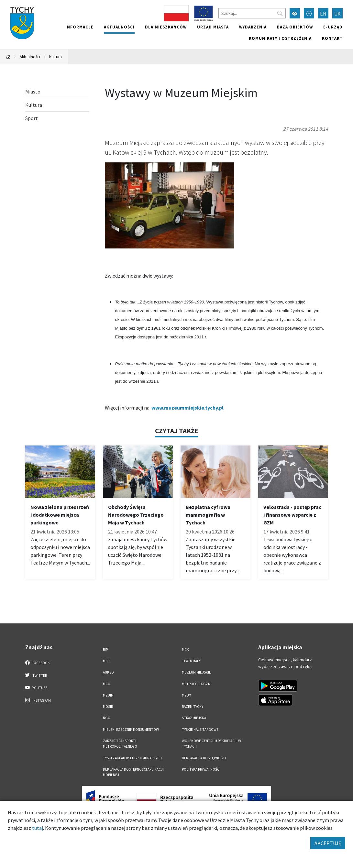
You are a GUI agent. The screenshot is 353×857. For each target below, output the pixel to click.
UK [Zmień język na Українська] (337, 13)
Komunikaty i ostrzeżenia (280, 38)
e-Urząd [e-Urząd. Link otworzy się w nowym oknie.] (333, 26)
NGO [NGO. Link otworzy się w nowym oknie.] (106, 718)
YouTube (36, 687)
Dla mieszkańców (166, 26)
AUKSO (108, 672)
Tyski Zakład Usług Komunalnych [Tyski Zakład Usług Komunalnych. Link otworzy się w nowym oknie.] (132, 758)
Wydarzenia (253, 26)
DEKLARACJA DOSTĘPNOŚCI (204, 758)
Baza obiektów (295, 26)
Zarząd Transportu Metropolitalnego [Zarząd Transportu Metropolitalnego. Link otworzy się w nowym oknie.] (120, 744)
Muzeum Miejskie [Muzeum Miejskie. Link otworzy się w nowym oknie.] (196, 672)
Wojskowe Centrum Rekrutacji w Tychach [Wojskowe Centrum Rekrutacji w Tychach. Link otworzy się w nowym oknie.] (211, 744)
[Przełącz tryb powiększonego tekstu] (309, 13)
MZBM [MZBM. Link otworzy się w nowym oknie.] (186, 695)
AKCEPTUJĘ (327, 843)
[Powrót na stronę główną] (8, 56)
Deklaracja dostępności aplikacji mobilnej (133, 772)
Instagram (38, 700)
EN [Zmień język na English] (323, 13)
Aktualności (119, 26)
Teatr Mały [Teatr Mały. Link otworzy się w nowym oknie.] (191, 661)
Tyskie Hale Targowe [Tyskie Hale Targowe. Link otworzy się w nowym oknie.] (200, 729)
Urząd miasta (213, 26)
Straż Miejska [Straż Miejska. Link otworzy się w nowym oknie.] (194, 718)
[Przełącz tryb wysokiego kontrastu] (295, 13)
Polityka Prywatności (201, 769)
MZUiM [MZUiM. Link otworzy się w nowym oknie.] (108, 695)
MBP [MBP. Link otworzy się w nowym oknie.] (106, 661)
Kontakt (332, 38)
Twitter (36, 675)
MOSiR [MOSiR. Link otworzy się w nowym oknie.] (108, 706)
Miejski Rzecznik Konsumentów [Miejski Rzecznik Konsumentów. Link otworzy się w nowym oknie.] (131, 729)
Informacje (79, 26)
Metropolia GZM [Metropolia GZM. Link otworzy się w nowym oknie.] (196, 684)
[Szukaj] (252, 13)
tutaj (37, 828)
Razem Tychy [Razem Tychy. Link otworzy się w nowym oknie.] (192, 706)
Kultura (55, 56)
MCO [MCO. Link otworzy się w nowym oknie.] (106, 684)
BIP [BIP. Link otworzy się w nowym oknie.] (105, 649)
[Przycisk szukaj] (279, 13)
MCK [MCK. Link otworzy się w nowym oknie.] (185, 649)
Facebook (37, 662)
